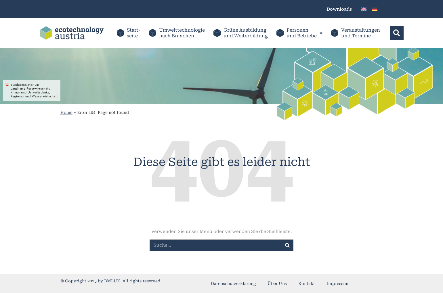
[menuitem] (363, 9)
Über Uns (277, 283)
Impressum (338, 283)
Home (66, 112)
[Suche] (287, 245)
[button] (396, 33)
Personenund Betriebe (304, 33)
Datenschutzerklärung (233, 283)
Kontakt (306, 283)
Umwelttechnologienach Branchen (182, 33)
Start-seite (133, 33)
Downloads (339, 9)
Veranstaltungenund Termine (360, 33)
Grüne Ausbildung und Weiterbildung (245, 33)
